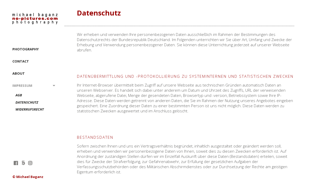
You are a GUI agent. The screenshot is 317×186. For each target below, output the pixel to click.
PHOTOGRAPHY (25, 49)
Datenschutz (26, 102)
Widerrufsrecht (29, 109)
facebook (15, 163)
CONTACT (20, 61)
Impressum (22, 85)
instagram (30, 163)
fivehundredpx (23, 163)
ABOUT (18, 73)
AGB (18, 95)
